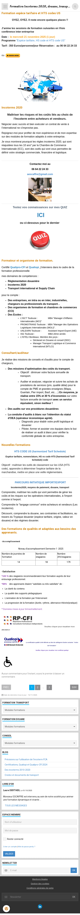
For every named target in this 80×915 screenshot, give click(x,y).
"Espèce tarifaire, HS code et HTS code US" (40, 40)
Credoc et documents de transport (22, 775)
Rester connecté (13, 839)
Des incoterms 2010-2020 (17, 770)
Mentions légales (40, 879)
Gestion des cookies (40, 883)
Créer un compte (10, 847)
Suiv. (74, 687)
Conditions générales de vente (40, 888)
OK (73, 870)
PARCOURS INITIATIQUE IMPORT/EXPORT (40, 482)
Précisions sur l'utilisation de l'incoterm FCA (26, 759)
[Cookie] (6, 908)
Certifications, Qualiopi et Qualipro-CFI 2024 (26, 764)
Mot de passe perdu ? (26, 847)
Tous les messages (16, 805)
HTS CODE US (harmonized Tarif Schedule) (40, 451)
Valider (9, 854)
